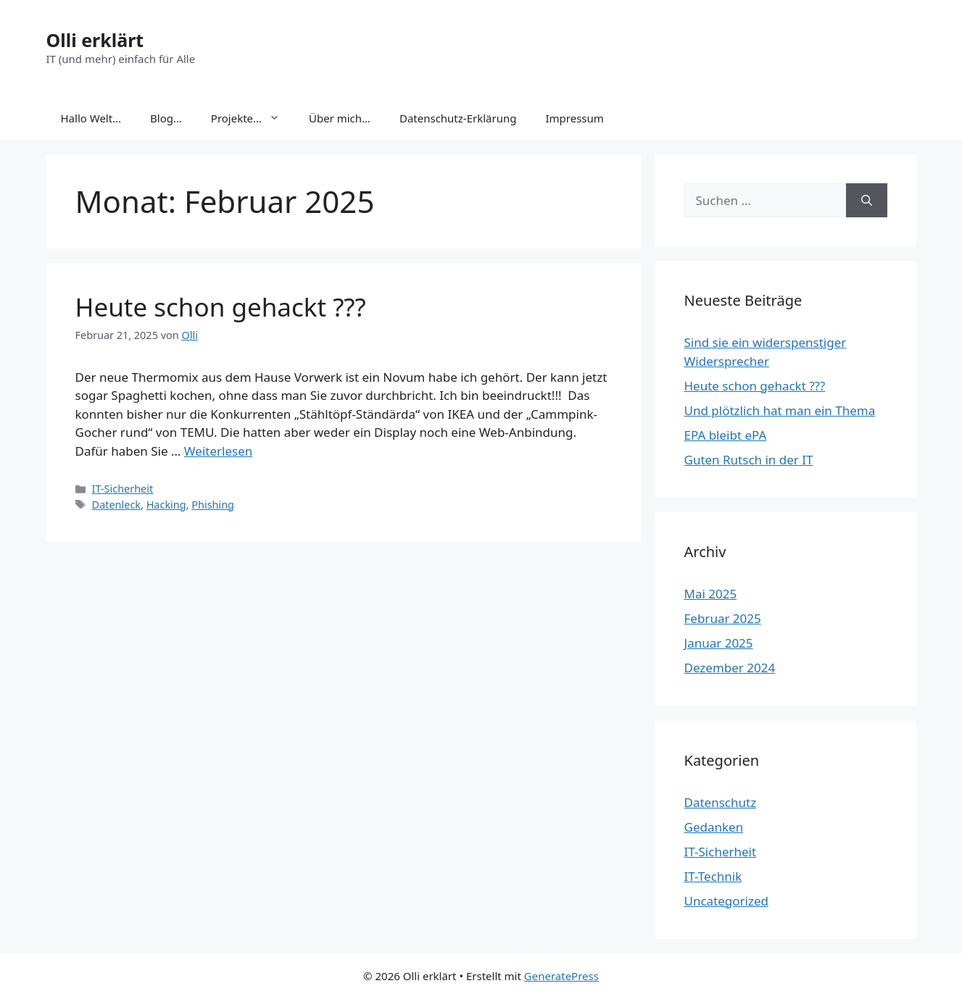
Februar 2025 (722, 618)
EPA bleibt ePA (725, 435)
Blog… (166, 118)
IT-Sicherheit (123, 489)
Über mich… (339, 118)
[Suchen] (866, 200)
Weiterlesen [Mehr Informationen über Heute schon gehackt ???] (218, 451)
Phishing (212, 504)
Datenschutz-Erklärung (458, 118)
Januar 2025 (718, 643)
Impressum (574, 118)
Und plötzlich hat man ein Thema (780, 410)
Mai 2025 (710, 593)
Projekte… (252, 118)
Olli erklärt (95, 40)
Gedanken (714, 827)
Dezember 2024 (730, 667)
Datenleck (116, 504)
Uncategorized (726, 901)
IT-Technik (713, 876)
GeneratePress (561, 976)
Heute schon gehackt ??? (220, 307)
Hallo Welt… (91, 118)
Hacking (166, 504)
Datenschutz (720, 802)
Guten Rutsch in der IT (748, 459)
